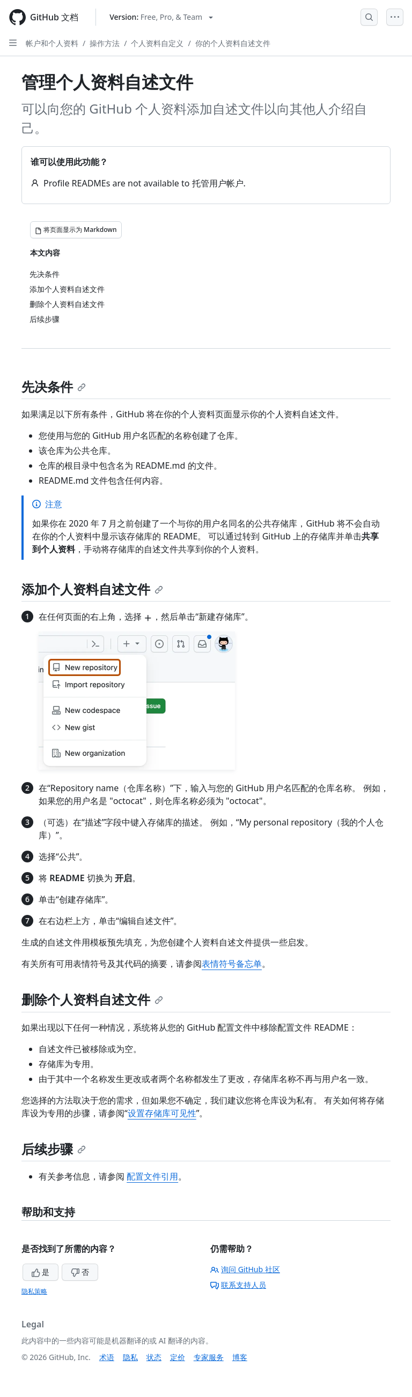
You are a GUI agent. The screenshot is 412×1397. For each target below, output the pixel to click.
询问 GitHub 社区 (245, 1269)
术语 (106, 1357)
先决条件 (53, 386)
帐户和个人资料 (52, 43)
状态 (153, 1357)
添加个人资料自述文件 (92, 589)
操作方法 (105, 43)
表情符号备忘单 (232, 964)
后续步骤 (53, 1149)
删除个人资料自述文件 (92, 999)
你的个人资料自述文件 (232, 43)
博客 (239, 1357)
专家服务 (209, 1357)
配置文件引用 (152, 1176)
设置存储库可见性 (162, 1113)
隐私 (130, 1357)
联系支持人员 (238, 1285)
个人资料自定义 (157, 43)
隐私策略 (34, 1291)
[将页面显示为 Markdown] (76, 229)
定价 (177, 1357)
